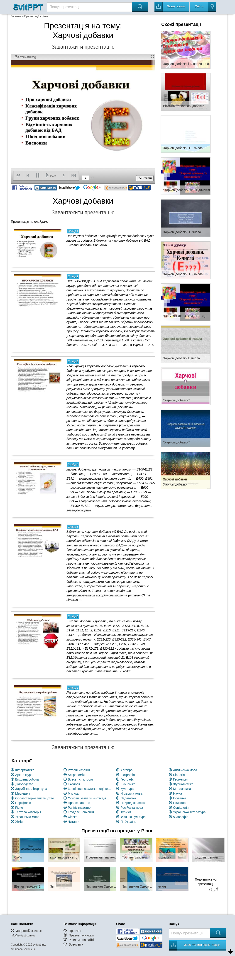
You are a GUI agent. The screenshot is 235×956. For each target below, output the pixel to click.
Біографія (127, 775)
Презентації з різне (36, 16)
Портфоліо (23, 803)
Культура (127, 789)
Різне (19, 807)
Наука (177, 793)
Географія (127, 779)
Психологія (181, 803)
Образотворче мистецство (34, 798)
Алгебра (126, 770)
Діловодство (24, 784)
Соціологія (180, 807)
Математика (182, 789)
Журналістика (183, 784)
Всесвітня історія (80, 779)
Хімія (19, 821)
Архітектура (23, 775)
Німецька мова (131, 793)
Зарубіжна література (31, 789)
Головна (16, 16)
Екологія (74, 784)
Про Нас (75, 931)
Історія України (79, 770)
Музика (73, 793)
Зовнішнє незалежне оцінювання (89, 789)
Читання (74, 821)
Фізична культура (133, 817)
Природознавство (133, 803)
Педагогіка (128, 798)
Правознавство (79, 803)
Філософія (180, 817)
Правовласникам (81, 935)
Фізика (72, 817)
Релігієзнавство (79, 807)
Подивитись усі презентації (206, 885)
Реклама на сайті (81, 940)
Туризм (125, 812)
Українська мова (27, 817)
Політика (179, 798)
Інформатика (24, 770)
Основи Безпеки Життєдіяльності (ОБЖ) (89, 798)
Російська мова (131, 807)
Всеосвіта (76, 944)
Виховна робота (27, 779)
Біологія (179, 775)
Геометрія (180, 779)
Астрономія (76, 775)
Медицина (22, 793)
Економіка (127, 784)
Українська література (189, 812)
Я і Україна (128, 821)
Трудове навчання (81, 812)
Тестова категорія (28, 812)
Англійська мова (185, 770)
